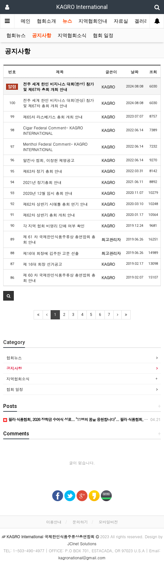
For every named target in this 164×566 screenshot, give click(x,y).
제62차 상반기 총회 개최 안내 (49, 215)
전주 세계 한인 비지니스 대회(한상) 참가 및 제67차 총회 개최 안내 (58, 86)
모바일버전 (108, 521)
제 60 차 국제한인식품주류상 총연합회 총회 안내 (59, 277)
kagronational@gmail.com (82, 557)
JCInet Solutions (82, 543)
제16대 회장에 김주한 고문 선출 (51, 253)
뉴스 (67, 21)
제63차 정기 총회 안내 (42, 171)
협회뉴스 (16, 35)
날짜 (134, 71)
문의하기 (80, 521)
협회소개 (46, 21)
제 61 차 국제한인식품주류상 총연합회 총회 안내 (59, 239)
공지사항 (41, 35)
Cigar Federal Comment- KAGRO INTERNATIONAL (53, 130)
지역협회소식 (72, 35)
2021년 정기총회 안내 (42, 182)
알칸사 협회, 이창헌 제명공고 (49, 160)
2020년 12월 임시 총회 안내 (47, 193)
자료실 (121, 21)
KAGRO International (82, 7)
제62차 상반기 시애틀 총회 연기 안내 (55, 204)
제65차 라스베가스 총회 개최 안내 (53, 116)
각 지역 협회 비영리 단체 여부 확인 (54, 225)
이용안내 (54, 521)
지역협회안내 (92, 21)
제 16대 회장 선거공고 (42, 264)
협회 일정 (103, 35)
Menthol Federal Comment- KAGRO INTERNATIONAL (55, 146)
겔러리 (142, 21)
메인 (25, 21)
